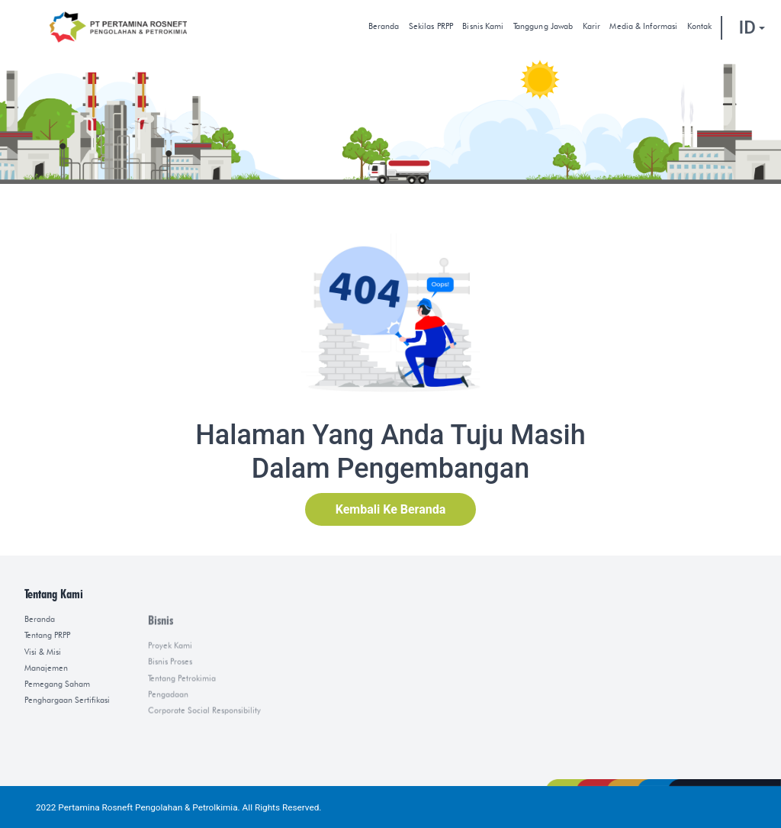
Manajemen (46, 738)
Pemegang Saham (57, 754)
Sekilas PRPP (431, 26)
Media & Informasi (643, 26)
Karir (592, 26)
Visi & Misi (42, 722)
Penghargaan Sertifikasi (67, 770)
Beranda (384, 26)
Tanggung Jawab (543, 26)
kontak (699, 26)
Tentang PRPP (47, 705)
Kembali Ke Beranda (391, 509)
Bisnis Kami (482, 26)
